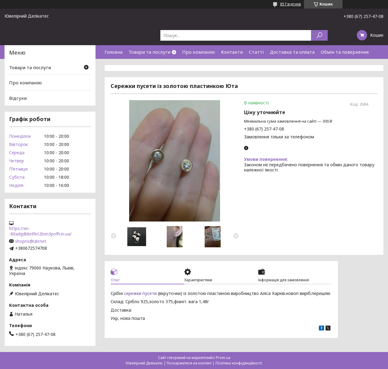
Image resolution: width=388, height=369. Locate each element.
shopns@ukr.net (30, 241)
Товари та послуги (149, 52)
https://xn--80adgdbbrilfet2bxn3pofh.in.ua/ (40, 231)
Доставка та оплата (292, 52)
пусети (149, 293)
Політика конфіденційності (239, 363)
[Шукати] (319, 35)
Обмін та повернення (345, 52)
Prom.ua (223, 357)
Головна (113, 52)
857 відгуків (290, 4)
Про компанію (198, 52)
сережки (132, 293)
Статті (256, 52)
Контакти (232, 52)
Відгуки (18, 98)
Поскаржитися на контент (189, 363)
